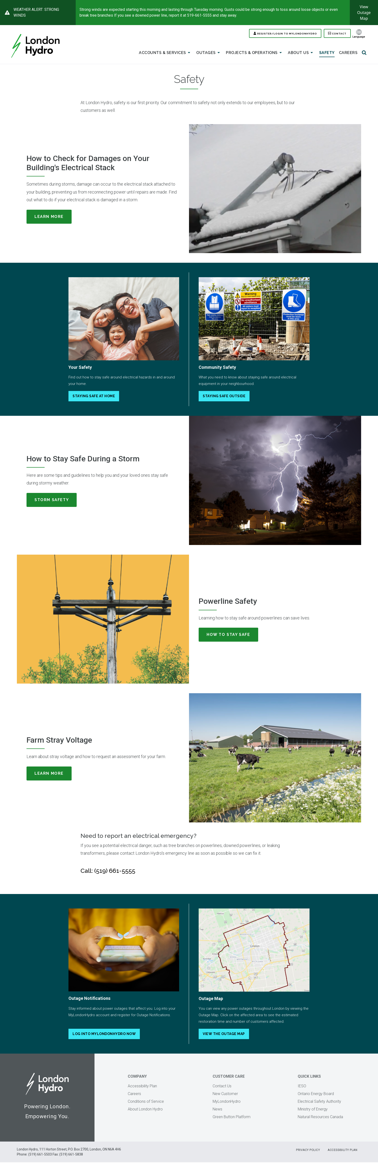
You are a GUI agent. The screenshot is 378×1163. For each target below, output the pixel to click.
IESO (302, 1086)
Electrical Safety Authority (319, 1102)
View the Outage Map (224, 1034)
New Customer (225, 1094)
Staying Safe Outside (224, 397)
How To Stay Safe (228, 635)
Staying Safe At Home (94, 397)
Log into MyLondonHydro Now (104, 1034)
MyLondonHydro (227, 1102)
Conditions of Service (146, 1102)
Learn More (49, 217)
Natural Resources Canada (320, 1117)
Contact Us (222, 1086)
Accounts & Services (165, 53)
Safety (327, 53)
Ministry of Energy (313, 1110)
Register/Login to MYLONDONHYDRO (271, 34)
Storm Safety (51, 500)
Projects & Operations (255, 53)
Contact (336, 34)
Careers (348, 53)
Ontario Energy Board (316, 1094)
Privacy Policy (308, 1150)
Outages (209, 53)
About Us (301, 53)
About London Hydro (145, 1110)
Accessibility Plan (142, 1086)
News (217, 1110)
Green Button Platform (231, 1117)
